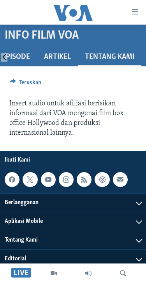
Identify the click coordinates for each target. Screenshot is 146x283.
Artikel (57, 57)
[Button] (25, 84)
